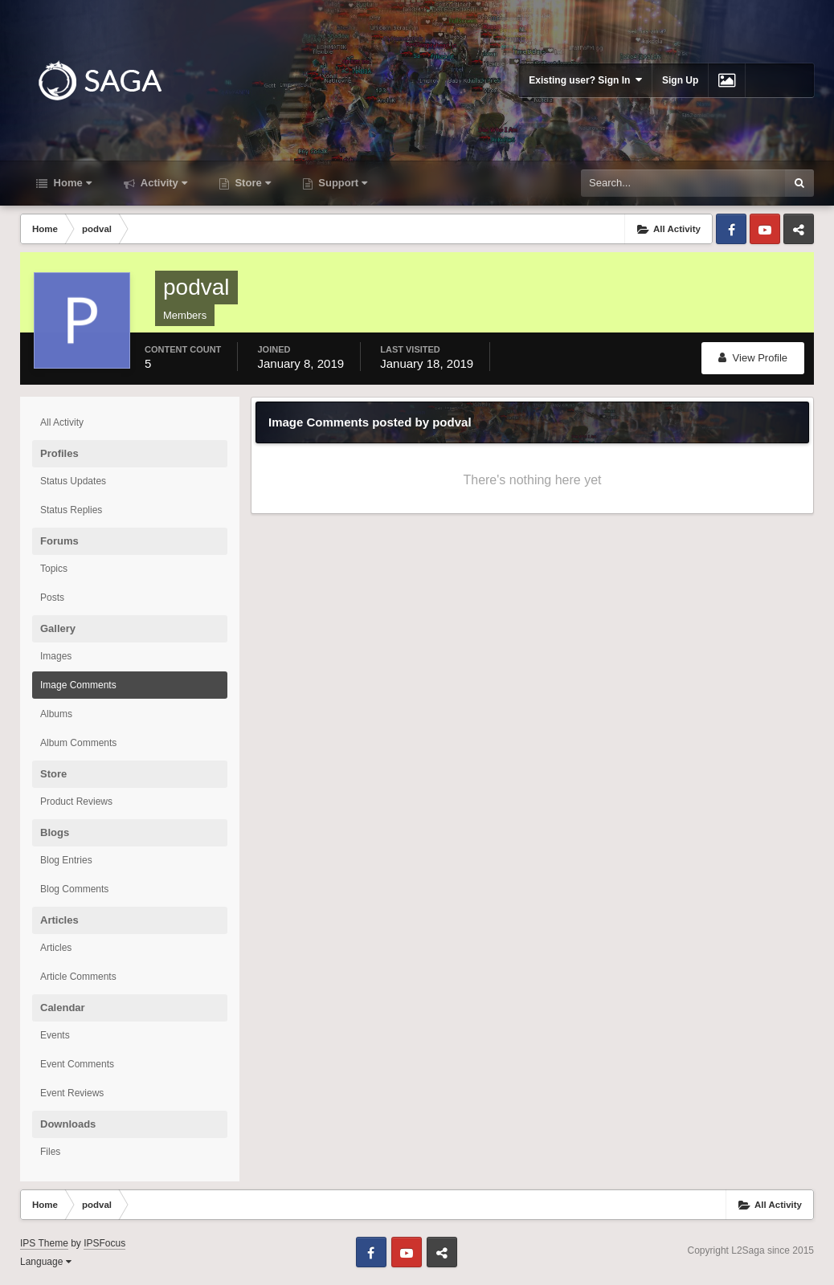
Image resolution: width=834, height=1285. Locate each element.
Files (50, 1151)
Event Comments (77, 1064)
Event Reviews (72, 1093)
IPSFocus (104, 1243)
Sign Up (680, 80)
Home (71, 183)
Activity (162, 183)
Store (251, 183)
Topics (53, 568)
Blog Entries (66, 860)
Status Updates (73, 481)
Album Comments (78, 743)
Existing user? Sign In (585, 80)
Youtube (765, 229)
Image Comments (78, 685)
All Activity (62, 422)
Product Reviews (76, 801)
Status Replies (71, 510)
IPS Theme (44, 1243)
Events (55, 1035)
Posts (52, 597)
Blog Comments (74, 889)
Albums (56, 714)
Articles (56, 947)
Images (56, 656)
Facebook (731, 229)
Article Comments (78, 976)
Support (341, 183)
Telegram (798, 229)
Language (46, 1261)
